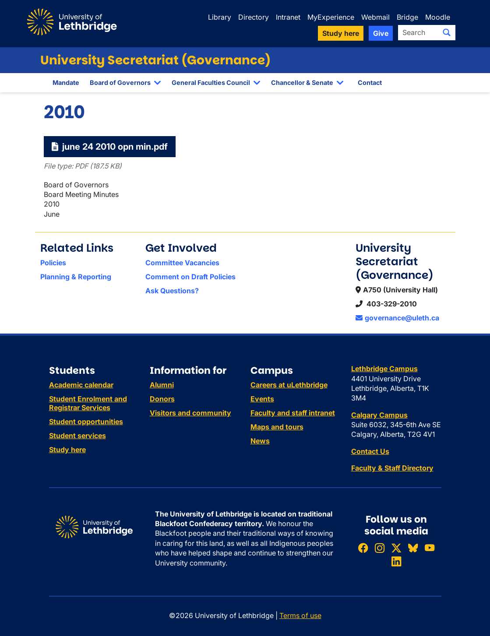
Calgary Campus (379, 415)
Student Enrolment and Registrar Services (88, 403)
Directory (253, 17)
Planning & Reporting (75, 276)
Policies (53, 262)
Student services (77, 435)
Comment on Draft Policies (190, 276)
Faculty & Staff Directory (392, 468)
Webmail (375, 17)
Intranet (288, 17)
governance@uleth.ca (397, 317)
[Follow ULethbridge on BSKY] (413, 548)
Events (262, 398)
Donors (162, 398)
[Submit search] (446, 32)
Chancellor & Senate (302, 82)
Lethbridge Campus (384, 368)
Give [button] (380, 33)
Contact (370, 82)
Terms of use (300, 615)
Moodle (437, 17)
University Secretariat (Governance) (155, 60)
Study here (67, 449)
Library (219, 17)
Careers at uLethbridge (289, 384)
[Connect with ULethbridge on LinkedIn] (396, 561)
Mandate (66, 82)
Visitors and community (190, 412)
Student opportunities (86, 421)
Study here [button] (340, 33)
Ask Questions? (172, 290)
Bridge (407, 17)
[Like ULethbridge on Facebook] (363, 548)
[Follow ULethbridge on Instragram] (380, 548)
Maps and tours (276, 426)
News (260, 440)
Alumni (162, 384)
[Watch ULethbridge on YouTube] (430, 548)
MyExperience (330, 17)
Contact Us (370, 451)
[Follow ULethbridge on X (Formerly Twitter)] (396, 548)
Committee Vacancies (182, 262)
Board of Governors (120, 82)
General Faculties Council (211, 82)
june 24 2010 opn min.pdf (110, 146)
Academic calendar (81, 384)
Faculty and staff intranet (292, 412)
